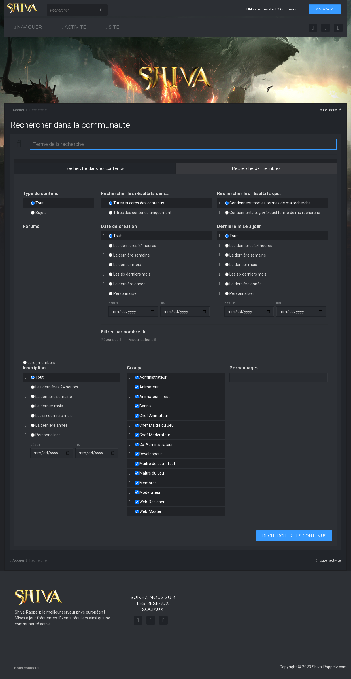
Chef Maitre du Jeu (156, 425)
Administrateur (153, 377)
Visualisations (142, 339)
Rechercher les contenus (294, 535)
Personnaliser (125, 293)
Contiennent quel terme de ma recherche (274, 212)
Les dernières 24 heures (134, 245)
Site (113, 27)
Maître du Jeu (151, 473)
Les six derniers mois (131, 274)
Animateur (149, 387)
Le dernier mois (127, 264)
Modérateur (150, 492)
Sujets (41, 212)
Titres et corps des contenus (138, 203)
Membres (148, 483)
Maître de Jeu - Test (157, 463)
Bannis (145, 406)
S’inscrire (324, 9)
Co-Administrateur (156, 444)
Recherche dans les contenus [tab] (94, 168)
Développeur (150, 454)
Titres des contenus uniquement (142, 212)
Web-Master (150, 511)
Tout (39, 203)
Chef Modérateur (154, 435)
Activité (74, 27)
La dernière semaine (131, 255)
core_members (41, 362)
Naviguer (29, 27)
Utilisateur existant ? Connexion (273, 9)
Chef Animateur (153, 415)
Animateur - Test (154, 396)
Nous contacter (26, 668)
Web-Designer (152, 502)
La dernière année (129, 284)
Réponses (111, 339)
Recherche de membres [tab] (256, 168)
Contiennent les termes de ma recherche (270, 203)
